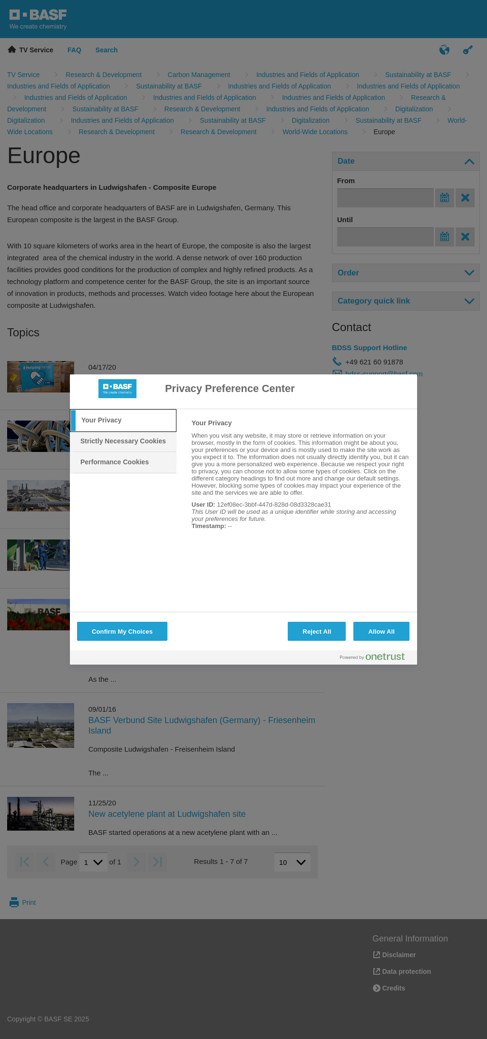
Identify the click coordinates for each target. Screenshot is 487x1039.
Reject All (316, 631)
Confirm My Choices (122, 631)
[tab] (123, 420)
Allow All (381, 631)
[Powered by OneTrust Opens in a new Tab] (376, 659)
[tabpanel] (300, 479)
